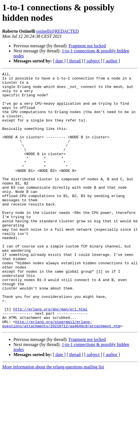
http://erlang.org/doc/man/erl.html (50, 356)
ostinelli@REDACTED (57, 31)
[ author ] (111, 61)
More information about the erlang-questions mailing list (53, 418)
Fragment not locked (87, 45)
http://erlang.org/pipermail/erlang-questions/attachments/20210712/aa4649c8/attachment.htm (61, 375)
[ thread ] (75, 61)
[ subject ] (93, 61)
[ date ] (59, 61)
